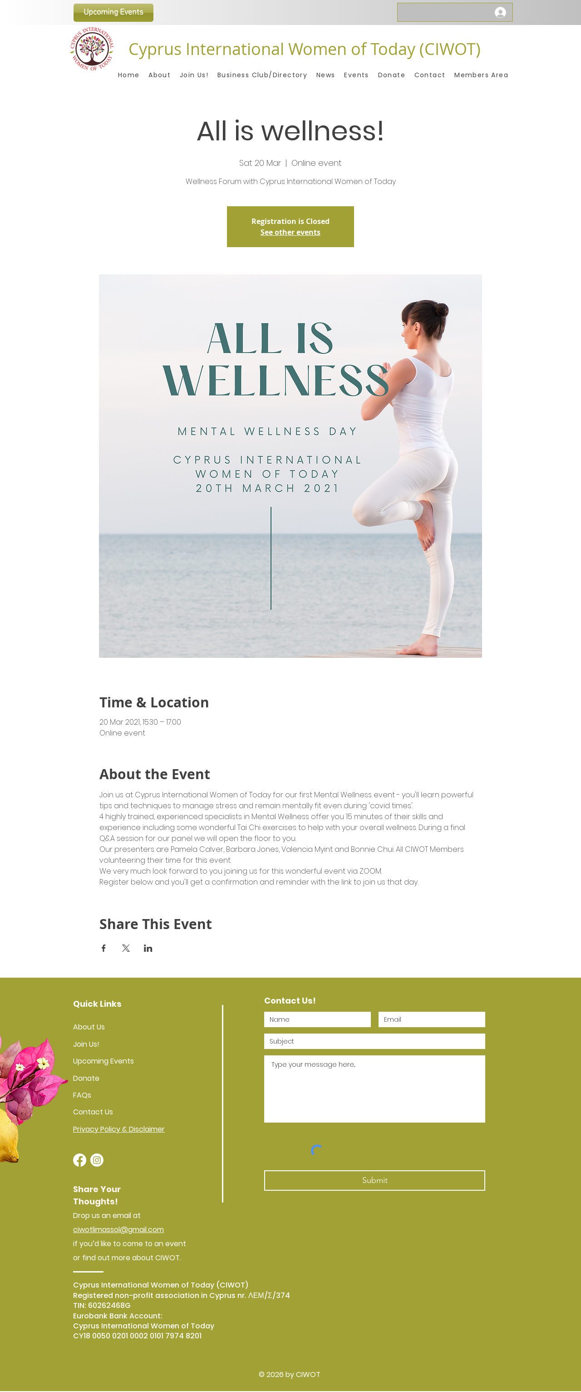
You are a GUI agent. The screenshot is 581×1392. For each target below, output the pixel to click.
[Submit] (374, 1180)
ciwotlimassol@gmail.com (118, 1229)
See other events (290, 232)
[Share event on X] (126, 948)
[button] (481, 75)
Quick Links (97, 1003)
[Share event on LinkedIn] (148, 948)
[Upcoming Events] (113, 13)
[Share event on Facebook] (103, 948)
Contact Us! (290, 1000)
